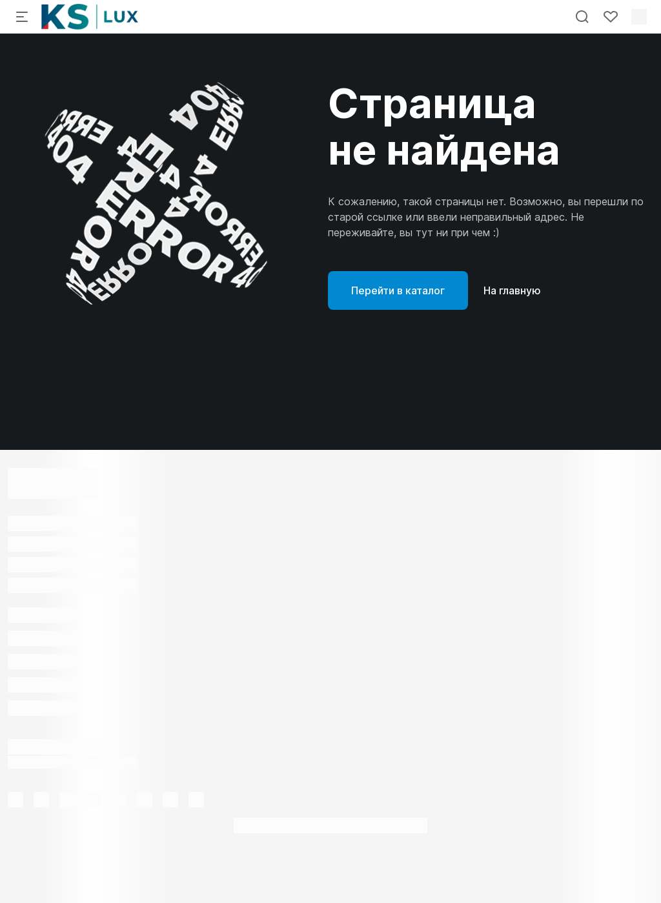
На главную (512, 290)
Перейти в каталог (398, 290)
